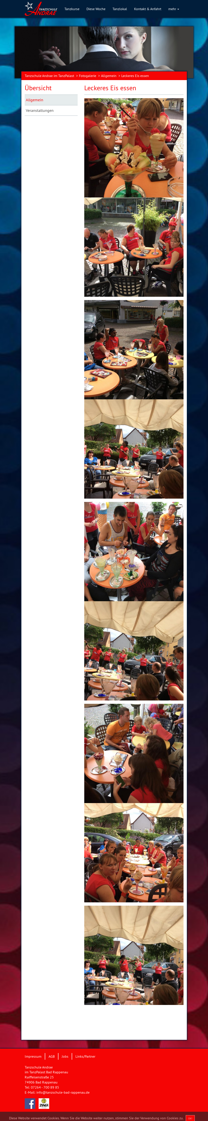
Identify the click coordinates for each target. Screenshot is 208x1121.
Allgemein (108, 75)
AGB (52, 1056)
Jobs (65, 1056)
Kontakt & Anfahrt (147, 9)
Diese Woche (95, 9)
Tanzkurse (71, 9)
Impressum (33, 1056)
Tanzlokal (119, 9)
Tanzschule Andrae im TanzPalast (49, 75)
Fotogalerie (87, 75)
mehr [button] (173, 9)
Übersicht (38, 88)
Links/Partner (85, 1056)
